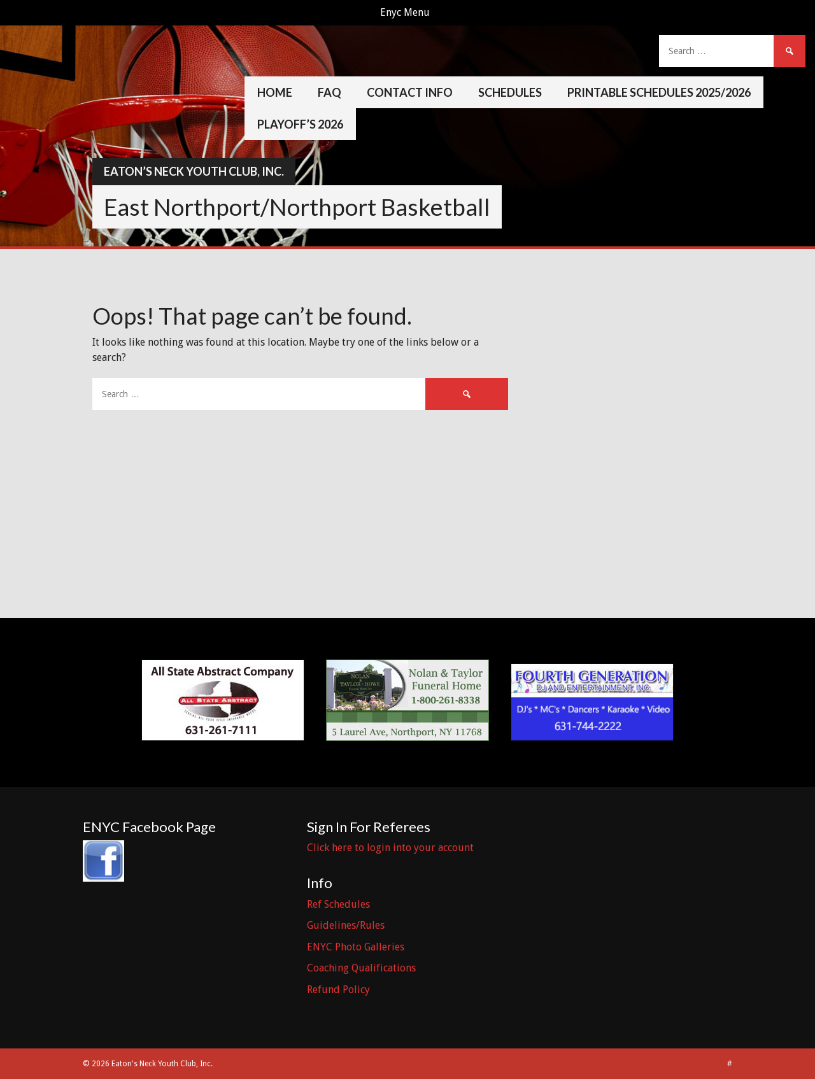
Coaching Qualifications (361, 968)
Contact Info (410, 92)
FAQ (329, 92)
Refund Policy (338, 990)
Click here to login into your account (390, 848)
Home (274, 92)
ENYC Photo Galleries (355, 947)
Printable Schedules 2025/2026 (659, 92)
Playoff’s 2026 (300, 124)
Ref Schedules (338, 904)
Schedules (510, 92)
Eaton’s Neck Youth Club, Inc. (194, 171)
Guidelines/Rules (346, 925)
